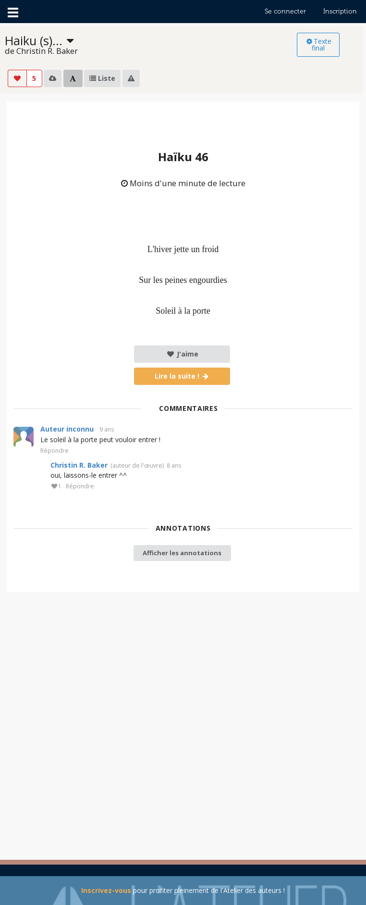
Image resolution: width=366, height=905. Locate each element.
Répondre (54, 451)
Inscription (340, 11)
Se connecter (285, 11)
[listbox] (151, 45)
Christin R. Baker (79, 465)
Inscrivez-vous (106, 890)
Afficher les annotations (182, 552)
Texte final (318, 44)
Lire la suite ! (182, 376)
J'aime (182, 353)
